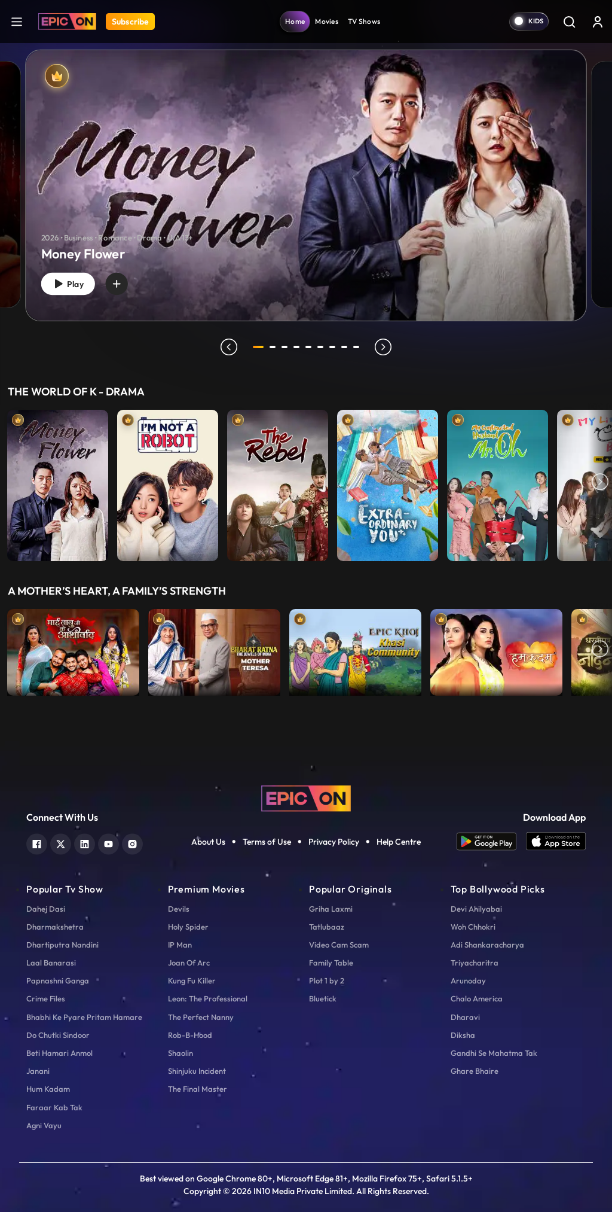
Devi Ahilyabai (476, 908)
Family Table (331, 962)
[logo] (306, 797)
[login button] (597, 21)
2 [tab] (275, 347)
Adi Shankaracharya (487, 944)
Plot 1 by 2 (326, 980)
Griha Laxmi (331, 908)
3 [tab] (287, 347)
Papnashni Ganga (57, 980)
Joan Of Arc (189, 962)
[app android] (491, 841)
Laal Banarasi (51, 962)
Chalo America (477, 998)
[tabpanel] (306, 175)
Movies (326, 21)
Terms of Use (267, 841)
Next (600, 483)
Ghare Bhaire (474, 1071)
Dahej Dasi (45, 908)
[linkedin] (84, 842)
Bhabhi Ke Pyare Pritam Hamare (84, 1017)
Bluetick (322, 998)
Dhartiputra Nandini (62, 944)
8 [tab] (347, 347)
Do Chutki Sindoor (58, 1035)
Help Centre (399, 841)
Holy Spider (188, 926)
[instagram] (132, 842)
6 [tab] (323, 347)
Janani (38, 1071)
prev (226, 347)
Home (295, 21)
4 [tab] (299, 347)
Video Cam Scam (339, 944)
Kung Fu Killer (192, 980)
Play (71, 282)
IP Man (180, 944)
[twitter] (60, 842)
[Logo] (67, 21)
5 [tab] (311, 347)
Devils (178, 908)
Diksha (463, 1035)
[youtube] (108, 842)
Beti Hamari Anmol (59, 1053)
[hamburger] (17, 21)
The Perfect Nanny (201, 1017)
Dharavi (465, 1017)
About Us (208, 841)
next (385, 347)
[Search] (569, 21)
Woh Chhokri (473, 926)
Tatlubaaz (326, 926)
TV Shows (364, 21)
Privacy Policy (333, 841)
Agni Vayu (44, 1125)
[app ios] (556, 841)
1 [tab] (258, 347)
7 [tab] (335, 347)
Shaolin (180, 1053)
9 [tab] (359, 347)
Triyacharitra (474, 962)
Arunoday (468, 980)
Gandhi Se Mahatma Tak (494, 1053)
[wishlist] (126, 282)
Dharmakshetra (55, 926)
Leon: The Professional (207, 998)
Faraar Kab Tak (54, 1107)
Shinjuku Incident (197, 1071)
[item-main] (57, 483)
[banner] (305, 185)
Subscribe (130, 21)
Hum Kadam (48, 1089)
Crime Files (45, 998)
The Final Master (197, 1089)
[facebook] (36, 842)
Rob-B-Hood (190, 1035)
